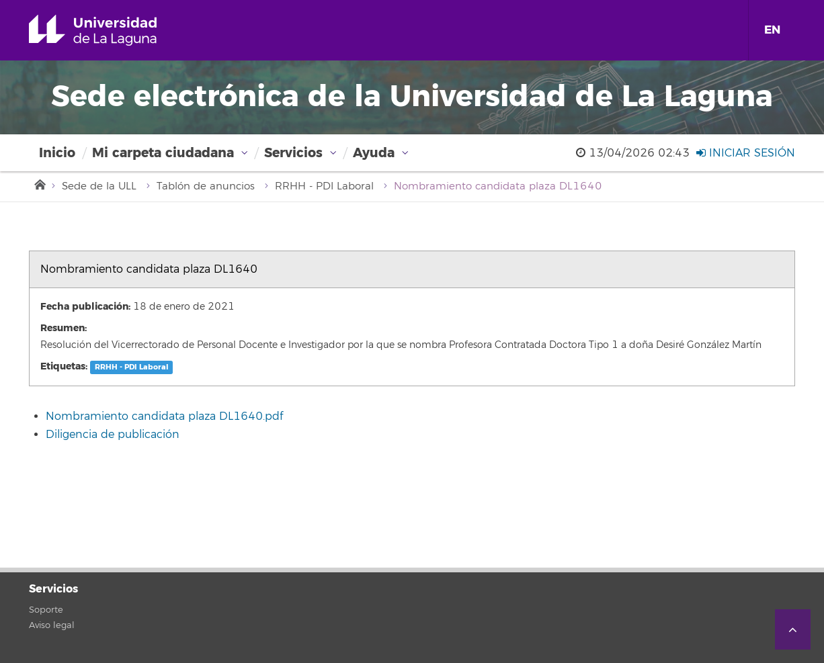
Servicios (293, 152)
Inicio (57, 152)
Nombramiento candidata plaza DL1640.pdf (164, 416)
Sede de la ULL (99, 186)
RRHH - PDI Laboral (324, 186)
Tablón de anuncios (206, 186)
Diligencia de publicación (112, 434)
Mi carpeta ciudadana (163, 152)
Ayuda (374, 152)
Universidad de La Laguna (112, 30)
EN (772, 30)
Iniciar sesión (745, 153)
